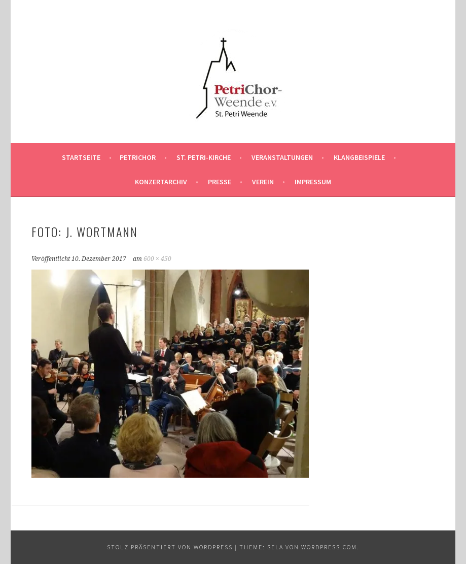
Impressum (313, 181)
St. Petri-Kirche (203, 157)
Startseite (81, 157)
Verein (263, 181)
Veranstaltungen (282, 157)
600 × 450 (157, 258)
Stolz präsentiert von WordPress (170, 547)
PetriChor (138, 157)
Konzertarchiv (161, 181)
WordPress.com (329, 547)
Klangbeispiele (359, 157)
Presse (219, 181)
